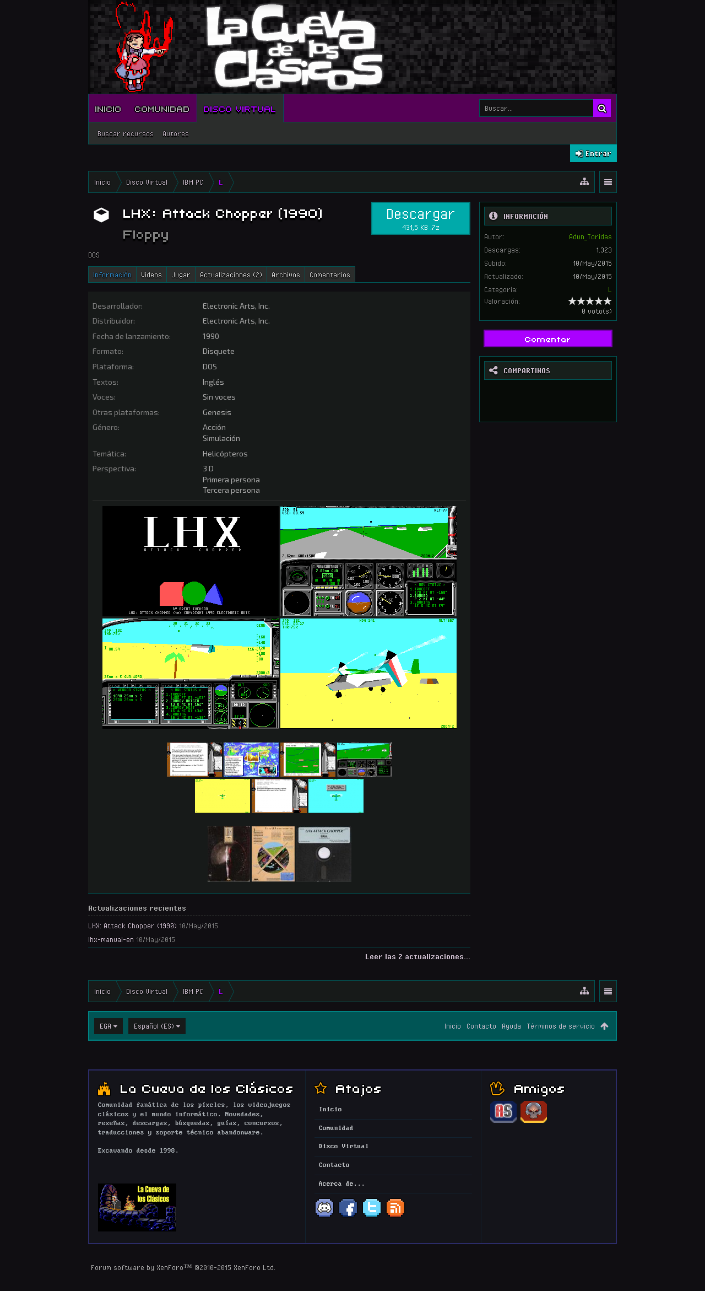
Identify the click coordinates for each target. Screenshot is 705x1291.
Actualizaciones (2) (231, 274)
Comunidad (162, 108)
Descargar (421, 218)
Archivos (286, 274)
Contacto (481, 1025)
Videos (151, 274)
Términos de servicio (561, 1025)
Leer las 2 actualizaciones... (417, 956)
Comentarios (330, 274)
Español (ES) (154, 1025)
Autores (175, 133)
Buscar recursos (125, 133)
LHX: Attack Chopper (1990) (132, 925)
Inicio (108, 108)
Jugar (181, 274)
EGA (105, 1025)
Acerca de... (342, 1184)
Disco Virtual (240, 108)
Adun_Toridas (590, 236)
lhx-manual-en (111, 939)
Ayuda (511, 1025)
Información (112, 274)
